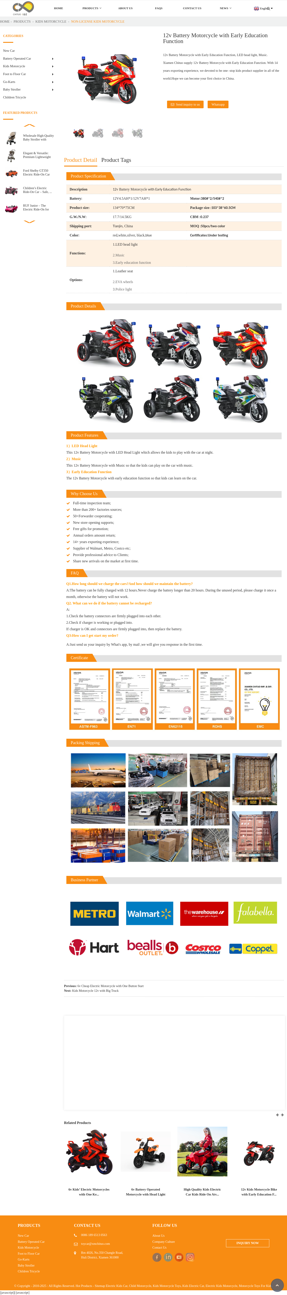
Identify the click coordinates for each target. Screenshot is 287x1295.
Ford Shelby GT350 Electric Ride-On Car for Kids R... (36, 172)
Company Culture (163, 1241)
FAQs (158, 8)
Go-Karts (9, 82)
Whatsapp (217, 104)
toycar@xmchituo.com (95, 1243)
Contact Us (192, 8)
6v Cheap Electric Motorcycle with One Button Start (111, 986)
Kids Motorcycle (50, 21)
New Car (9, 50)
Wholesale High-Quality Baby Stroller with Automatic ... (38, 137)
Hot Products (84, 1286)
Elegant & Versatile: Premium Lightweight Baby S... (37, 155)
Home (58, 8)
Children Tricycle (14, 97)
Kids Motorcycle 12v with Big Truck (95, 990)
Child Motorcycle (140, 1286)
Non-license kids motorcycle (97, 21)
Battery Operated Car (17, 58)
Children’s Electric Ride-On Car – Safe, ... (37, 189)
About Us (125, 8)
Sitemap (100, 1286)
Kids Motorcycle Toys (167, 1286)
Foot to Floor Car (14, 74)
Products (92, 8)
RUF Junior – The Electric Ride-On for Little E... (36, 207)
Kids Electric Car (193, 1286)
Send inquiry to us (188, 104)
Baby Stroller (12, 89)
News (225, 8)
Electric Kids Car (117, 1286)
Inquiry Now (247, 1243)
